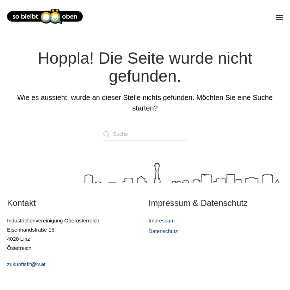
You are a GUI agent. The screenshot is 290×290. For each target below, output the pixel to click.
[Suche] (145, 134)
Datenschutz (163, 231)
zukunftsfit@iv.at (26, 264)
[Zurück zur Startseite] (45, 17)
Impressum (162, 220)
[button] (279, 17)
